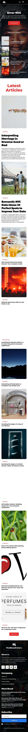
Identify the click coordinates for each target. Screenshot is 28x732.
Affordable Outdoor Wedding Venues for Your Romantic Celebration (11, 505)
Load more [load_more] (14, 634)
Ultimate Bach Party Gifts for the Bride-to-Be (18, 72)
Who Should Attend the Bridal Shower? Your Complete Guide (17, 62)
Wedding (13, 39)
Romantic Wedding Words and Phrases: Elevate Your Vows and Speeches (12, 587)
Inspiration (5, 543)
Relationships (6, 339)
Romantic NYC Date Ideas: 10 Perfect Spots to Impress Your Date (18, 52)
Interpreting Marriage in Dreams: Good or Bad (17, 42)
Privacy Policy (18, 724)
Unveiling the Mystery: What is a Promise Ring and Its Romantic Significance (12, 344)
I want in (14, 720)
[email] (14, 716)
